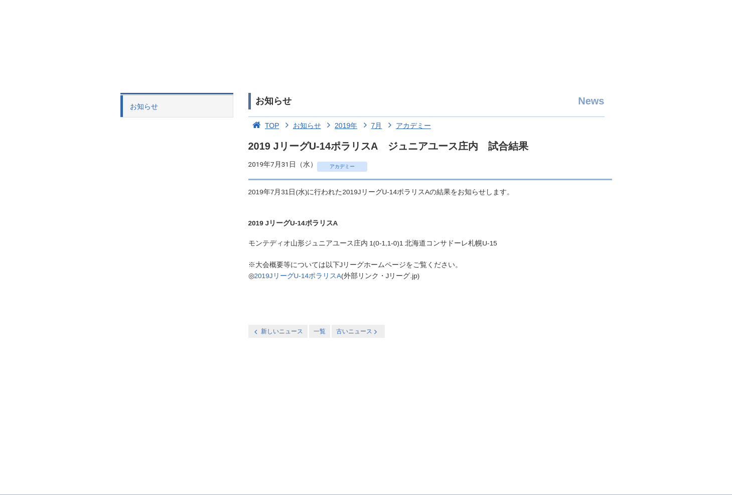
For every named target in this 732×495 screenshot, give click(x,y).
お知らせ (144, 106)
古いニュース (357, 331)
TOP (263, 125)
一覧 (320, 331)
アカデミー (407, 125)
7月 (370, 125)
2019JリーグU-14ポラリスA (298, 276)
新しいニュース (278, 331)
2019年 (340, 125)
